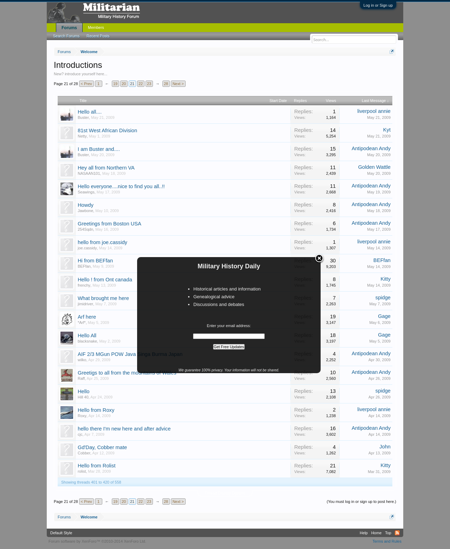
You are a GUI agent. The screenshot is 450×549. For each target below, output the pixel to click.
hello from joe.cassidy (102, 242)
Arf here (87, 317)
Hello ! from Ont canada (105, 279)
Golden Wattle (374, 167)
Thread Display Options (225, 493)
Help (364, 533)
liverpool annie (374, 111)
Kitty (385, 279)
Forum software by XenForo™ (97, 541)
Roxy (82, 416)
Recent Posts (97, 36)
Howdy (86, 205)
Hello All (87, 335)
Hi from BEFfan (95, 260)
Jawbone (85, 211)
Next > (178, 84)
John (385, 446)
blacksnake (87, 341)
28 (166, 84)
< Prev (86, 84)
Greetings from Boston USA (109, 223)
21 (132, 84)
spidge (383, 297)
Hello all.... (90, 112)
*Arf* (82, 322)
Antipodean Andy (371, 148)
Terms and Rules (386, 541)
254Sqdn (85, 229)
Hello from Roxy (96, 410)
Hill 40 (83, 397)
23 (149, 84)
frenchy (84, 285)
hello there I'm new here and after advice (124, 429)
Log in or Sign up (378, 5)
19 (115, 84)
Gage (384, 316)
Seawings (86, 192)
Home (376, 533)
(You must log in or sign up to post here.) (361, 501)
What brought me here (103, 298)
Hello (83, 391)
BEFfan (84, 266)
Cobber (84, 453)
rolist (82, 471)
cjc (80, 434)
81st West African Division (107, 130)
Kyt (387, 130)
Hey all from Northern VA (106, 168)
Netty (82, 136)
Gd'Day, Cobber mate (102, 447)
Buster (83, 117)
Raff (81, 378)
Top (388, 533)
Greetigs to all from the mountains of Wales (127, 373)
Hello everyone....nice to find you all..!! (121, 186)
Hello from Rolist (97, 465)
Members (96, 27)
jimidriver (85, 304)
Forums (69, 27)
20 (124, 84)
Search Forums (66, 36)
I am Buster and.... (99, 149)
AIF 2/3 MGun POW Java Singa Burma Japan (130, 354)
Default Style (61, 533)
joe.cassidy (87, 248)
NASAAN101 (89, 173)
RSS (397, 532)
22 (141, 84)
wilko (82, 360)
